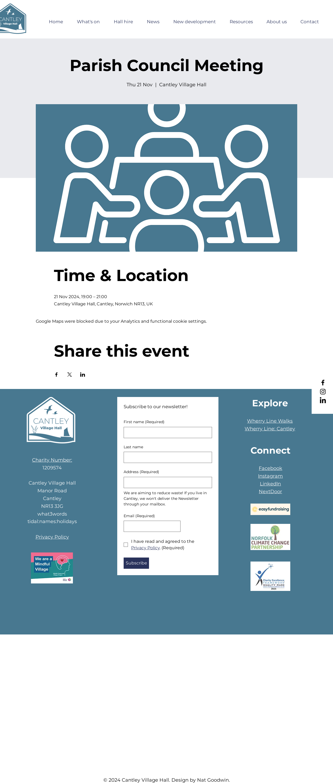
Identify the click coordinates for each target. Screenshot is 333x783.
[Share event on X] (69, 374)
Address (141, 472)
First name (144, 422)
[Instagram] (323, 391)
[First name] (166, 432)
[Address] (166, 482)
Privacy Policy (52, 537)
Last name (133, 447)
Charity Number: (52, 460)
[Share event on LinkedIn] (82, 374)
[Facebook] (323, 382)
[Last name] (166, 457)
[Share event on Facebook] (56, 374)
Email (139, 516)
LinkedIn (270, 484)
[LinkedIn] (323, 400)
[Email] (150, 526)
